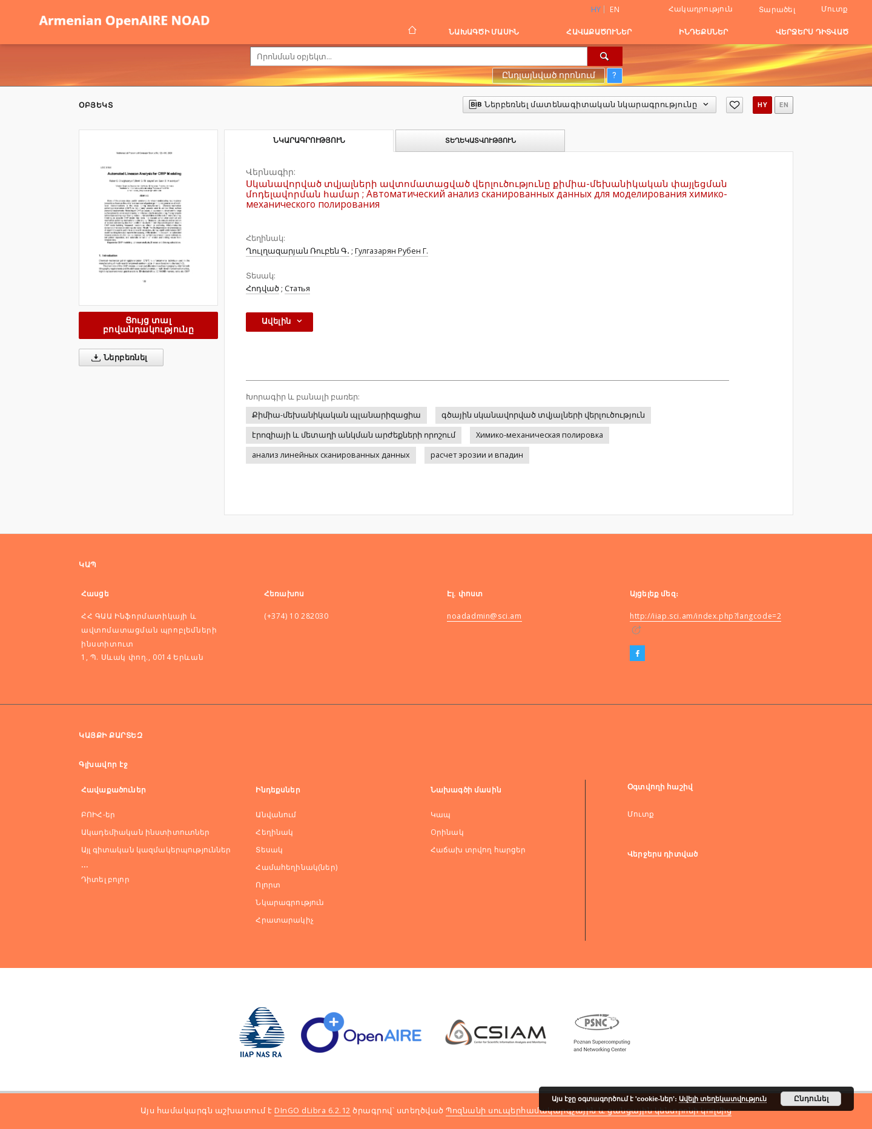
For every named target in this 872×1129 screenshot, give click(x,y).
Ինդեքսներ (703, 32)
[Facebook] (637, 653)
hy (762, 105)
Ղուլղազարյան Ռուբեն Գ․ (297, 251)
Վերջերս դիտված (812, 32)
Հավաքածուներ (599, 32)
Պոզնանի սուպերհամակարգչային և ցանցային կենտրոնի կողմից (589, 1110)
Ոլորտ (268, 885)
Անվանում (276, 814)
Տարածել (777, 10)
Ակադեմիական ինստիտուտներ (145, 832)
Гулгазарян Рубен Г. (391, 251)
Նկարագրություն (290, 902)
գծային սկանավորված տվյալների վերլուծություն (543, 415)
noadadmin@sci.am (484, 616)
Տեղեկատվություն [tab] (480, 140)
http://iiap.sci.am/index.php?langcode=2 (705, 616)
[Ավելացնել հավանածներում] (734, 105)
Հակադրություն (701, 9)
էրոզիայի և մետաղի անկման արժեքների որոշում (353, 435)
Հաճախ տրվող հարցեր (478, 849)
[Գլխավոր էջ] (411, 31)
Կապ (441, 814)
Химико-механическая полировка (539, 435)
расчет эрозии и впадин (477, 455)
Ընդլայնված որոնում (548, 75)
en (614, 9)
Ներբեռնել (117, 358)
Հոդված (262, 288)
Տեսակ (269, 849)
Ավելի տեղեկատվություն (723, 1098)
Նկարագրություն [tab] (309, 140)
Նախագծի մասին (484, 32)
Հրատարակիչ (285, 920)
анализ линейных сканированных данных (331, 455)
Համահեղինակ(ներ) (296, 867)
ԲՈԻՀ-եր (98, 814)
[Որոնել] (605, 56)
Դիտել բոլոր (105, 879)
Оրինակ (447, 832)
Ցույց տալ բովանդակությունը (148, 324)
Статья (297, 288)
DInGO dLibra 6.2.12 (312, 1110)
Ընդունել (811, 1098)
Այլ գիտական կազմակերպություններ (156, 849)
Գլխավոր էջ (103, 764)
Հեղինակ (274, 832)
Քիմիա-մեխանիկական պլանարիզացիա (336, 415)
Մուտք (834, 9)
